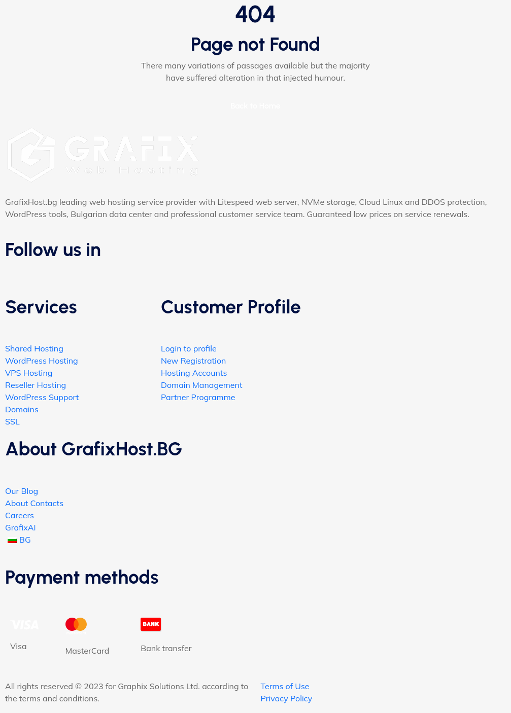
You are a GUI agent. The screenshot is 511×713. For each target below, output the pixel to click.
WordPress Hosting (41, 360)
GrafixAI (20, 527)
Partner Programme (198, 397)
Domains (22, 409)
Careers (19, 515)
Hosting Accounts (194, 373)
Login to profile (189, 348)
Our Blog (21, 491)
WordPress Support (42, 397)
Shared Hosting (34, 348)
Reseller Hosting (35, 385)
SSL (12, 421)
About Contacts (34, 503)
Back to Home (255, 106)
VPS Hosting (28, 373)
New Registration (193, 360)
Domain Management (201, 385)
